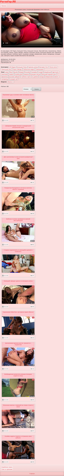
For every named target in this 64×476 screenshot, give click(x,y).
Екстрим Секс (43, 67)
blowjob (21, 72)
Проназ (4, 6)
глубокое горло (26, 76)
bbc (11, 72)
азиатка (26, 74)
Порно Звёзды (17, 69)
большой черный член (49, 74)
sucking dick (18, 74)
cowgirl (41, 72)
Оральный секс (6, 69)
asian (7, 72)
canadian (34, 72)
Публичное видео (28, 69)
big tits (16, 72)
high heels (55, 72)
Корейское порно (7, 467)
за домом (35, 76)
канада (41, 76)
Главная (32, 473)
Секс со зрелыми (7, 469)
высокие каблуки (14, 76)
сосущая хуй (14, 79)
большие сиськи (35, 74)
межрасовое (49, 76)
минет (56, 76)
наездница (5, 79)
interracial (4, 74)
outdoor (11, 74)
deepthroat (47, 72)
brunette (27, 72)
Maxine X (10, 82)
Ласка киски (53, 67)
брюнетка (5, 76)
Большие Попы (22, 67)
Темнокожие (39, 69)
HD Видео (12, 67)
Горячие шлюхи (33, 67)
